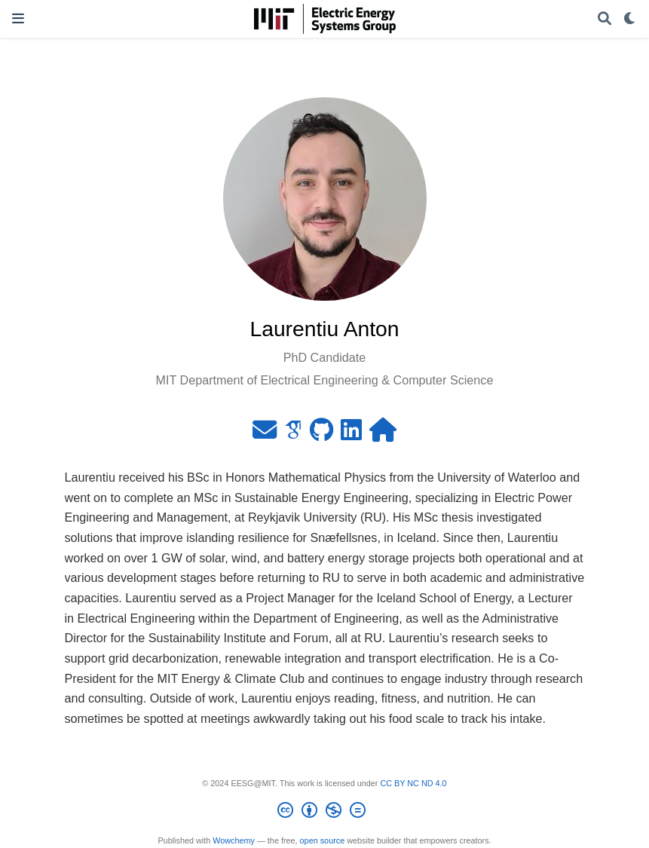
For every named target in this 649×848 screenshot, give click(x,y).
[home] (382, 434)
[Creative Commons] (324, 812)
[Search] (604, 19)
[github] (321, 434)
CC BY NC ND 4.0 (413, 783)
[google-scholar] (293, 434)
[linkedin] (351, 434)
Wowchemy (234, 840)
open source (322, 840)
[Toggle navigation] (18, 18)
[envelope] (265, 434)
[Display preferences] (630, 19)
